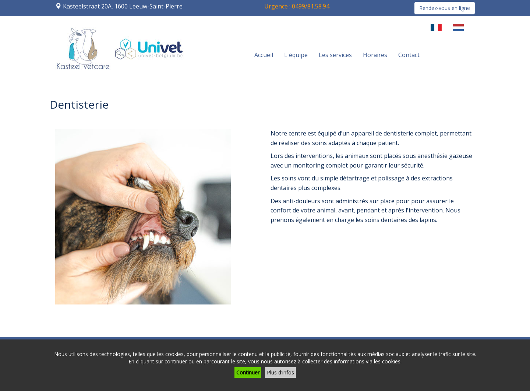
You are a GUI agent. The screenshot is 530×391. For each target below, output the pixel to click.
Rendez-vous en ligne (444, 7)
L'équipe (296, 55)
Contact (409, 55)
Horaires (375, 55)
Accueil (263, 55)
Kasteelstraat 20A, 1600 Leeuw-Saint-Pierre (123, 6)
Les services (335, 55)
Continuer (247, 372)
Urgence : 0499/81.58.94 (296, 6)
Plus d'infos (280, 372)
